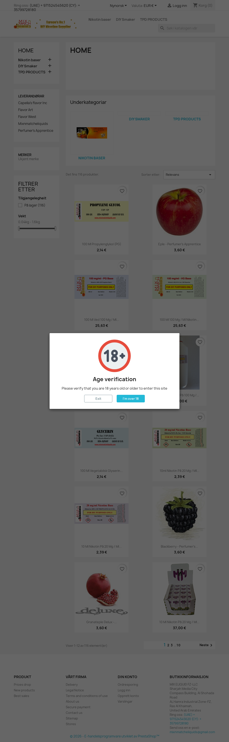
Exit (98, 399)
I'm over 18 (131, 399)
